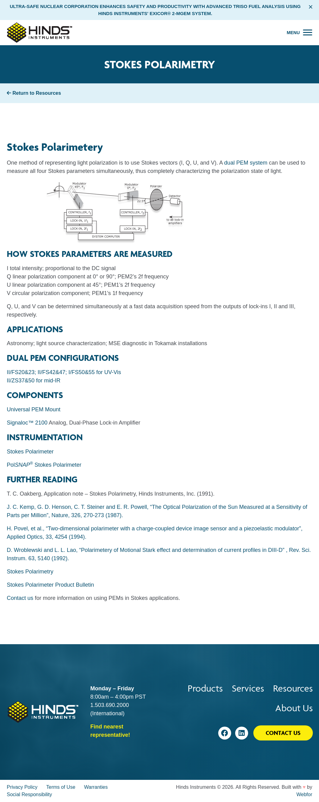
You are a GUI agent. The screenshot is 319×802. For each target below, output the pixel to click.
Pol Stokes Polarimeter (44, 465)
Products (205, 688)
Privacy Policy (22, 787)
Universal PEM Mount (33, 409)
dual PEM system (245, 163)
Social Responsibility (29, 794)
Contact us (20, 598)
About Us (294, 708)
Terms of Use (60, 787)
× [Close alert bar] (310, 6)
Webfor (304, 794)
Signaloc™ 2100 (27, 423)
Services (248, 688)
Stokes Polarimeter (30, 452)
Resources (293, 688)
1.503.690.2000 (109, 705)
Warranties (96, 787)
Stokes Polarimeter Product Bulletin (50, 585)
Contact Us (283, 732)
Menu (293, 32)
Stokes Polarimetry (30, 572)
